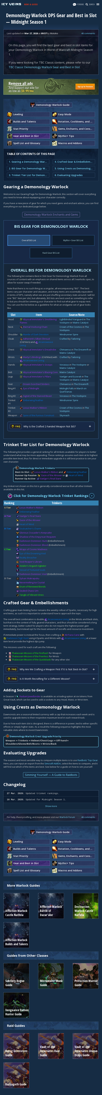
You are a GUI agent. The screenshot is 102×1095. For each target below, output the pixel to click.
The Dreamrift (81, 349)
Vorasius (64, 364)
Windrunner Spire (69, 334)
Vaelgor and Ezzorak (70, 376)
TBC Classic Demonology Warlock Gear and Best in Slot (44, 67)
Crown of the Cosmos (71, 326)
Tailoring (75, 338)
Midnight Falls (67, 388)
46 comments (88, 33)
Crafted (64, 338)
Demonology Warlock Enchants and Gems (51, 214)
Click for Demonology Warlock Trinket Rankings (48, 496)
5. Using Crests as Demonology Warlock (74, 168)
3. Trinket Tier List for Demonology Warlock (28, 175)
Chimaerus (65, 349)
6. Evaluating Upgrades (69, 175)
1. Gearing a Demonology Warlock (28, 161)
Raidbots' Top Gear (88, 760)
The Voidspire (79, 364)
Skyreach (64, 415)
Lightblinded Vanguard (71, 319)
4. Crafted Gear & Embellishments (74, 161)
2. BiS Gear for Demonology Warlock (28, 168)
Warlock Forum (67, 817)
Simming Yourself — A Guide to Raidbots (51, 775)
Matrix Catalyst (80, 322)
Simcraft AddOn (52, 763)
